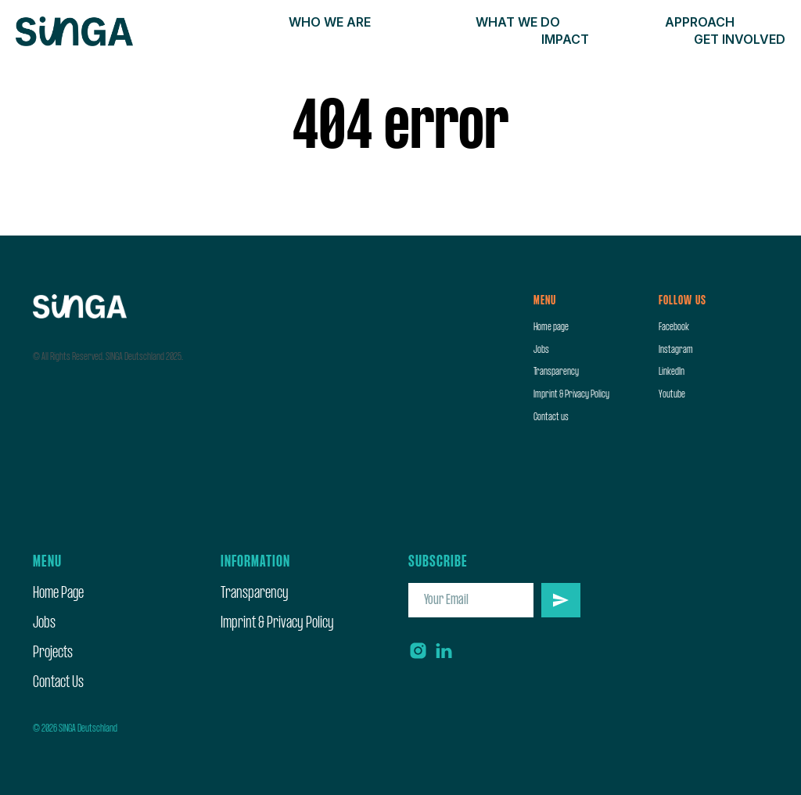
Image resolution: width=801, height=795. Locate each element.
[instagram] (418, 650)
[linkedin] (444, 650)
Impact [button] (565, 39)
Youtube (672, 394)
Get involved (739, 39)
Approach (700, 22)
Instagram (676, 349)
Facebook (674, 327)
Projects (53, 653)
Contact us (551, 417)
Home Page (58, 593)
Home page (551, 327)
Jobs (541, 349)
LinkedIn (671, 371)
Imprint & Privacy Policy (571, 394)
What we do (518, 22)
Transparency (556, 371)
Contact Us (58, 682)
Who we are (330, 22)
